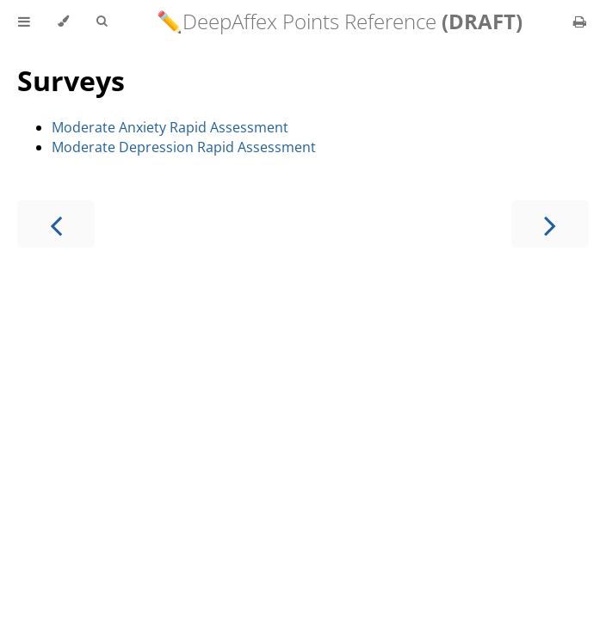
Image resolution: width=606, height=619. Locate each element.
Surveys (71, 80)
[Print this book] (579, 21)
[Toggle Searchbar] (102, 21)
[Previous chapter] (56, 224)
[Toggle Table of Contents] (24, 21)
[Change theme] (63, 21)
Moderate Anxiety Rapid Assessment (170, 127)
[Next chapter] (550, 224)
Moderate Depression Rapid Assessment (184, 147)
